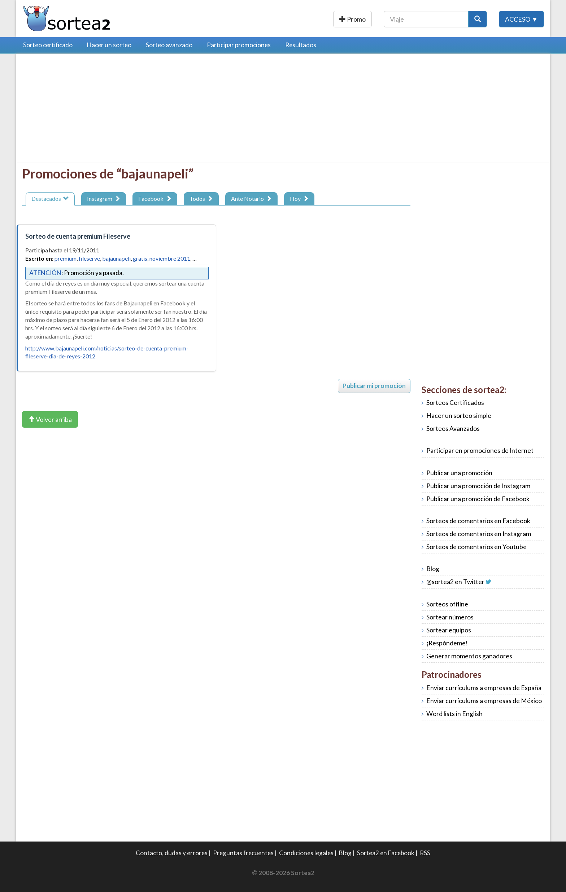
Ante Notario (251, 198)
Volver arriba (50, 419)
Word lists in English (454, 713)
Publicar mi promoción (374, 385)
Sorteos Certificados (455, 402)
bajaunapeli (116, 258)
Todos (201, 198)
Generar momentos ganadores (469, 656)
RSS (425, 853)
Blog (432, 569)
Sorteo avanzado (169, 45)
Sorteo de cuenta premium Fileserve (77, 236)
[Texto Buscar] (426, 19)
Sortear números (450, 617)
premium (66, 258)
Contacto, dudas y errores (172, 853)
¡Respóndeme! (447, 643)
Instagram (103, 198)
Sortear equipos (448, 630)
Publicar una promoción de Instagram (478, 486)
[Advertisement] (82, 109)
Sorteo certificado (48, 45)
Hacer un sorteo (109, 45)
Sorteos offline (447, 604)
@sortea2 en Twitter (455, 582)
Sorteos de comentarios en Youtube (476, 547)
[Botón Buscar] (477, 19)
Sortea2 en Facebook (385, 853)
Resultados (300, 45)
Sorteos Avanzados (453, 428)
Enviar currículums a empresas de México (484, 701)
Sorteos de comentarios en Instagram (478, 534)
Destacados (50, 198)
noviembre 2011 (169, 258)
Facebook (154, 198)
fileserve (89, 258)
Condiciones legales (306, 853)
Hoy (299, 198)
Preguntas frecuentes (243, 853)
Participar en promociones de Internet (480, 450)
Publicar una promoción (333, 19)
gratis (140, 258)
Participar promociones (239, 45)
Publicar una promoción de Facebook (478, 499)
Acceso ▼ (521, 19)
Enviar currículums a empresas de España (483, 688)
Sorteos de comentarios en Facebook (478, 521)
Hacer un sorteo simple (458, 415)
